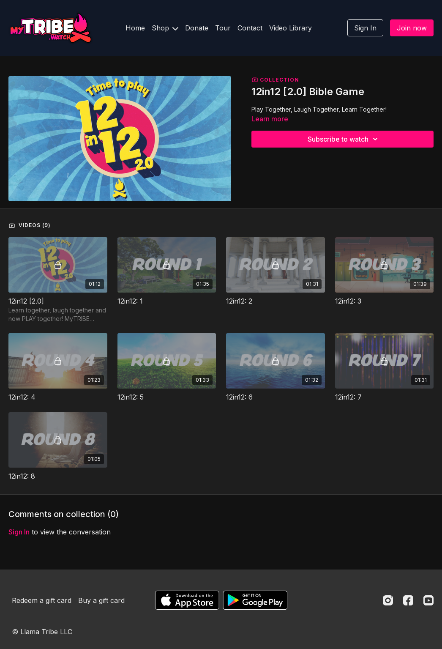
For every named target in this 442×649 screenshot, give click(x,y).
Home (135, 28)
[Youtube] (428, 600)
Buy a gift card (101, 600)
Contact (249, 28)
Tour (223, 28)
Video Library (290, 28)
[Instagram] (388, 600)
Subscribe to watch (344, 139)
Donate (196, 28)
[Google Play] (255, 600)
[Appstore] (187, 600)
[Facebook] (408, 600)
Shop (165, 28)
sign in (19, 532)
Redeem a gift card (41, 600)
